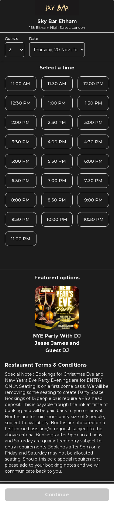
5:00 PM (21, 161)
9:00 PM (93, 200)
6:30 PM (21, 180)
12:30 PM (21, 103)
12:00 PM (93, 83)
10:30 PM (93, 219)
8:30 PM (57, 200)
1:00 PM (57, 103)
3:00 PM (93, 122)
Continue (57, 495)
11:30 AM (56, 83)
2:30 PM (57, 122)
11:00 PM (20, 238)
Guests (11, 38)
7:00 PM (57, 180)
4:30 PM (93, 142)
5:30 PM (57, 161)
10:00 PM (57, 219)
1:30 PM (93, 103)
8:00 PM (20, 200)
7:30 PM (93, 180)
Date (33, 38)
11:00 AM (20, 83)
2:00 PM (20, 122)
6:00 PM (93, 161)
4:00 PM (57, 142)
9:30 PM (21, 219)
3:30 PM (21, 142)
